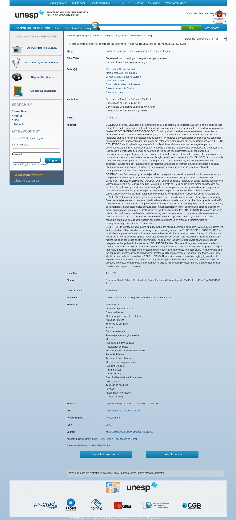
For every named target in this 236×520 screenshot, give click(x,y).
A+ (116, 3)
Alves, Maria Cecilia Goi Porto (121, 69)
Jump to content (58, 3)
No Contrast (154, 3)
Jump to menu (78, 3)
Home (57, 28)
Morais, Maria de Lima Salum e (122, 73)
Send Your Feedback (209, 13)
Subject (18, 124)
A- (123, 3)
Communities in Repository (37, 36)
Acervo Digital (74, 35)
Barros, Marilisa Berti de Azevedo (123, 84)
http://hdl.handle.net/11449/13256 (123, 410)
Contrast (139, 3)
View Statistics (172, 454)
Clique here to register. (27, 180)
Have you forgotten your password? (30, 164)
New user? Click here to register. (28, 138)
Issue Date (20, 111)
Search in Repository (78, 28)
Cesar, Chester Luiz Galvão (120, 88)
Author (18, 115)
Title (16, 119)
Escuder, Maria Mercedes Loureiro (123, 76)
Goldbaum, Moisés (115, 80)
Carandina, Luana (115, 92)
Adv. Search (212, 27)
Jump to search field (100, 3)
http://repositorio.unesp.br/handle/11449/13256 (129, 432)
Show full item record (106, 454)
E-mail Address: (20, 144)
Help (224, 13)
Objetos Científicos (92, 35)
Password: (17, 154)
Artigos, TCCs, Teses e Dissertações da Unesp (129, 35)
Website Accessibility (175, 3)
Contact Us (191, 13)
